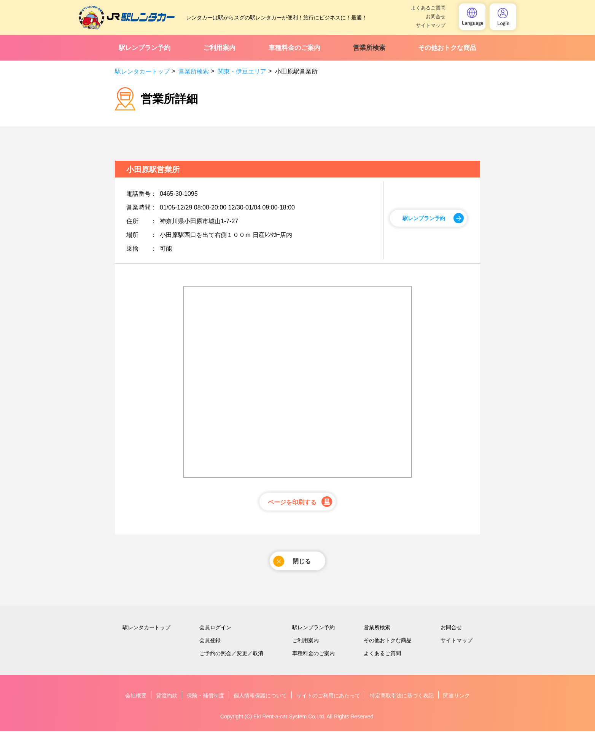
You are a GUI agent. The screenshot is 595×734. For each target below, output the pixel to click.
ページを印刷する (292, 503)
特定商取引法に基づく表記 (402, 698)
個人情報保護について (260, 698)
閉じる (292, 563)
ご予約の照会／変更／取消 (231, 656)
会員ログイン (215, 630)
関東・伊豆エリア (242, 71)
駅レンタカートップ (142, 71)
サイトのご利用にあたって (328, 698)
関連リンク (456, 698)
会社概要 (135, 698)
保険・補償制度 (205, 698)
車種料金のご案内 (294, 47)
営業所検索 (369, 47)
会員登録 (210, 643)
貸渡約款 (166, 698)
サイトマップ (430, 25)
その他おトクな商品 (447, 47)
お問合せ (435, 16)
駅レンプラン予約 (144, 47)
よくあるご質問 (428, 7)
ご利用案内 (219, 47)
